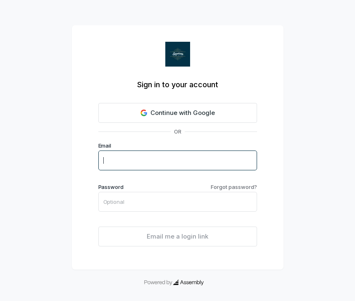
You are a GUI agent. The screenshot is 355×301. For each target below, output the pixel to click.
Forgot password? (234, 187)
